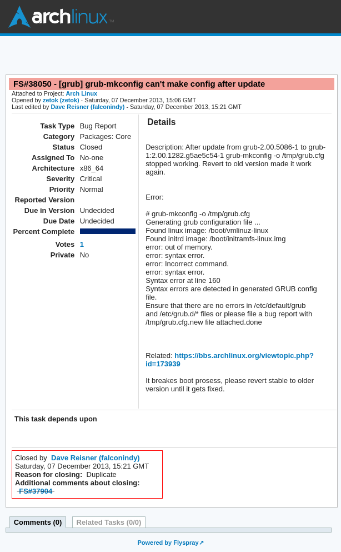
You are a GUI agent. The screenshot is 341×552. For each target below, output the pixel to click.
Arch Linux (61, 17)
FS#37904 (35, 491)
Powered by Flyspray (167, 542)
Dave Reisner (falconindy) (87, 106)
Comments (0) (38, 522)
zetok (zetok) (61, 100)
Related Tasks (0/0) (109, 522)
